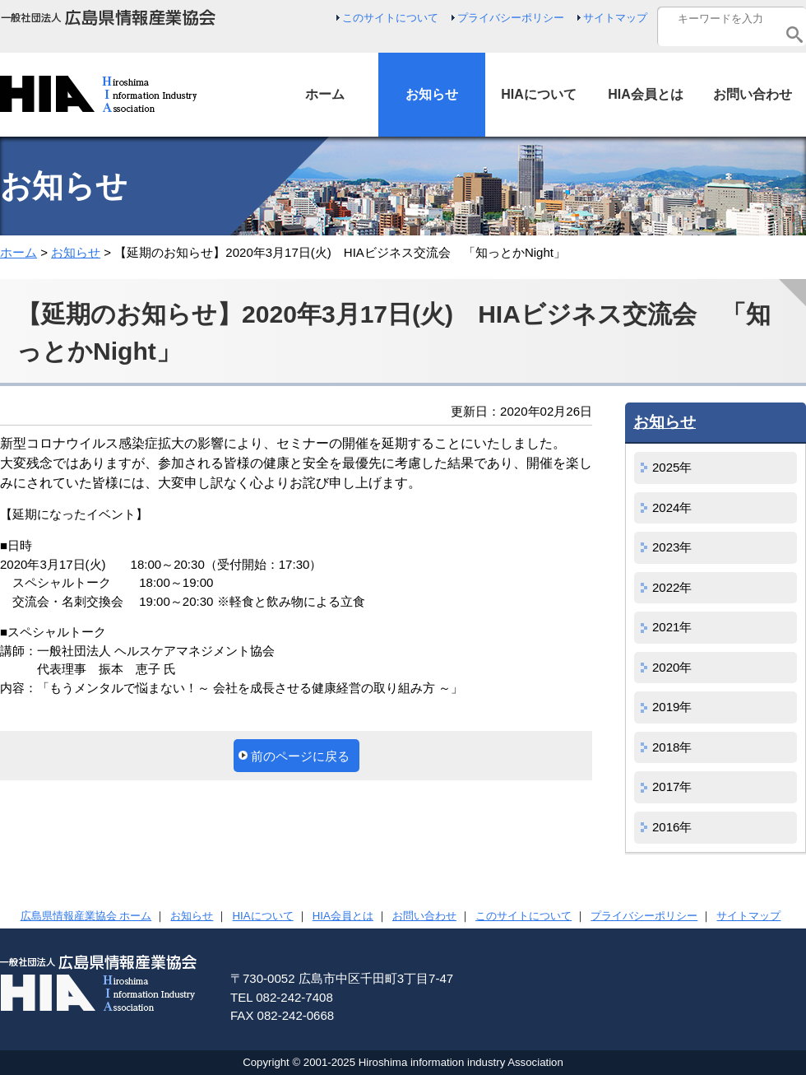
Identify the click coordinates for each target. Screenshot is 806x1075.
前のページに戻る (300, 756)
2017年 (672, 786)
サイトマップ (615, 18)
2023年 (672, 547)
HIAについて (263, 916)
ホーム (18, 252)
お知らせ (75, 252)
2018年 (672, 747)
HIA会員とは (343, 916)
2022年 (672, 587)
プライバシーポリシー (510, 18)
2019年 (672, 707)
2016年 (672, 827)
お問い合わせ (424, 916)
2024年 (672, 507)
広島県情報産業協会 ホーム (86, 916)
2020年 (672, 667)
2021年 (672, 627)
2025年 (672, 467)
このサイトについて (390, 18)
